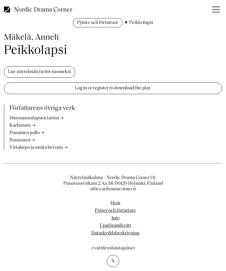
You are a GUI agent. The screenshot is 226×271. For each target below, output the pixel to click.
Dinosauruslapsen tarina (34, 118)
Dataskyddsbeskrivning (115, 233)
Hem (115, 203)
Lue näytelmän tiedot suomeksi (39, 71)
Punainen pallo (24, 132)
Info (115, 218)
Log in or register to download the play (113, 88)
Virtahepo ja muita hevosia (36, 147)
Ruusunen (19, 140)
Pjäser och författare (97, 22)
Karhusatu (20, 125)
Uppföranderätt (115, 225)
